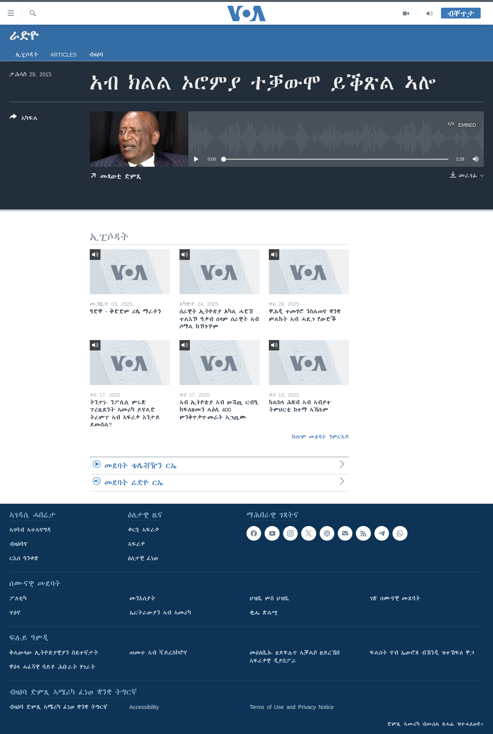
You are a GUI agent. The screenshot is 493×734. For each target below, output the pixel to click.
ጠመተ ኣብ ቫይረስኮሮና (158, 652)
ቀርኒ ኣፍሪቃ (143, 529)
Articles (63, 54)
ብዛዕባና (18, 544)
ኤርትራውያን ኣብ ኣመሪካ (160, 612)
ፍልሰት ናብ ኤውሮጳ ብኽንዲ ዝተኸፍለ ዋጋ (422, 652)
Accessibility (144, 707)
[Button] (24, 119)
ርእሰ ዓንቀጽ (24, 558)
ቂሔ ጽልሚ (264, 612)
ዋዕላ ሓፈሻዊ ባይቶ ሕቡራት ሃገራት (52, 667)
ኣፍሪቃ (136, 544)
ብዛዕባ (96, 54)
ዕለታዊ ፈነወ (143, 558)
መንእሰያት (142, 598)
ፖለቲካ (18, 598)
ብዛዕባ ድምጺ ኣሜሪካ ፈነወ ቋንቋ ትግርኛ (58, 707)
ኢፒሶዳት (26, 54)
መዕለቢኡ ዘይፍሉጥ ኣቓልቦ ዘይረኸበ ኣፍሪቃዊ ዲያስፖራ (295, 656)
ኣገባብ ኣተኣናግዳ (30, 529)
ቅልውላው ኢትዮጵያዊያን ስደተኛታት (53, 652)
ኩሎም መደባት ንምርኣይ (320, 437)
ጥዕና (14, 612)
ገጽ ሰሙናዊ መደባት (395, 598)
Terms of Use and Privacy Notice (292, 707)
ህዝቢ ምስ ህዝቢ (269, 598)
